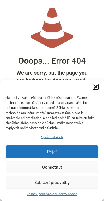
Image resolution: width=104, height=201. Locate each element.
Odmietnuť (52, 167)
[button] (95, 87)
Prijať (52, 152)
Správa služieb (52, 137)
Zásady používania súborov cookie (52, 194)
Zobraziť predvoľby (52, 182)
